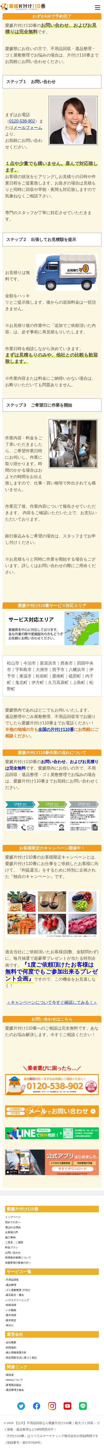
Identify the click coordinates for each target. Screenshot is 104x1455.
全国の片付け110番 (56, 729)
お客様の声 (11, 1232)
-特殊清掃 (10, 1305)
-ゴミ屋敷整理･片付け (17, 1290)
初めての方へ (13, 1222)
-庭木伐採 (10, 1315)
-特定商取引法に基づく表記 (21, 1357)
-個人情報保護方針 (16, 1352)
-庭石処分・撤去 (14, 1295)
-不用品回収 (12, 1279)
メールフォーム (27, 127)
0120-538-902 (22, 121)
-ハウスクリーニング (17, 1300)
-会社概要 (10, 1342)
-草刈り (9, 1325)
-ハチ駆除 (10, 1310)
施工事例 (10, 1237)
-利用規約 (10, 1347)
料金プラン (11, 1247)
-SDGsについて (14, 1379)
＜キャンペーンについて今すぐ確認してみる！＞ (52, 1002)
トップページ (13, 1217)
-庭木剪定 (10, 1320)
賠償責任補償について (18, 1257)
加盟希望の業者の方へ (18, 1262)
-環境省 (9, 1374)
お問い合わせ (13, 1252)
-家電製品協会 (13, 1385)
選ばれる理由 (13, 1227)
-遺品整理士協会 (14, 1389)
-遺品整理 (10, 1284)
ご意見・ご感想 (14, 1242)
